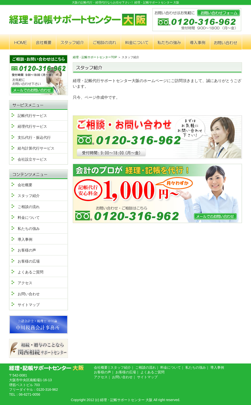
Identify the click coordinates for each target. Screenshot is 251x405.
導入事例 (25, 239)
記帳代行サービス (32, 115)
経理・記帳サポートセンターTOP (95, 57)
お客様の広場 (29, 261)
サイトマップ (29, 305)
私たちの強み (29, 228)
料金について (29, 217)
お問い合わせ (29, 294)
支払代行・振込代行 (34, 137)
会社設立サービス (32, 159)
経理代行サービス (32, 126)
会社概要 (25, 185)
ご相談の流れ (29, 207)
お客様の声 (27, 250)
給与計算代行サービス (36, 148)
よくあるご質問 (30, 272)
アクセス (25, 283)
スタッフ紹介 (29, 196)
